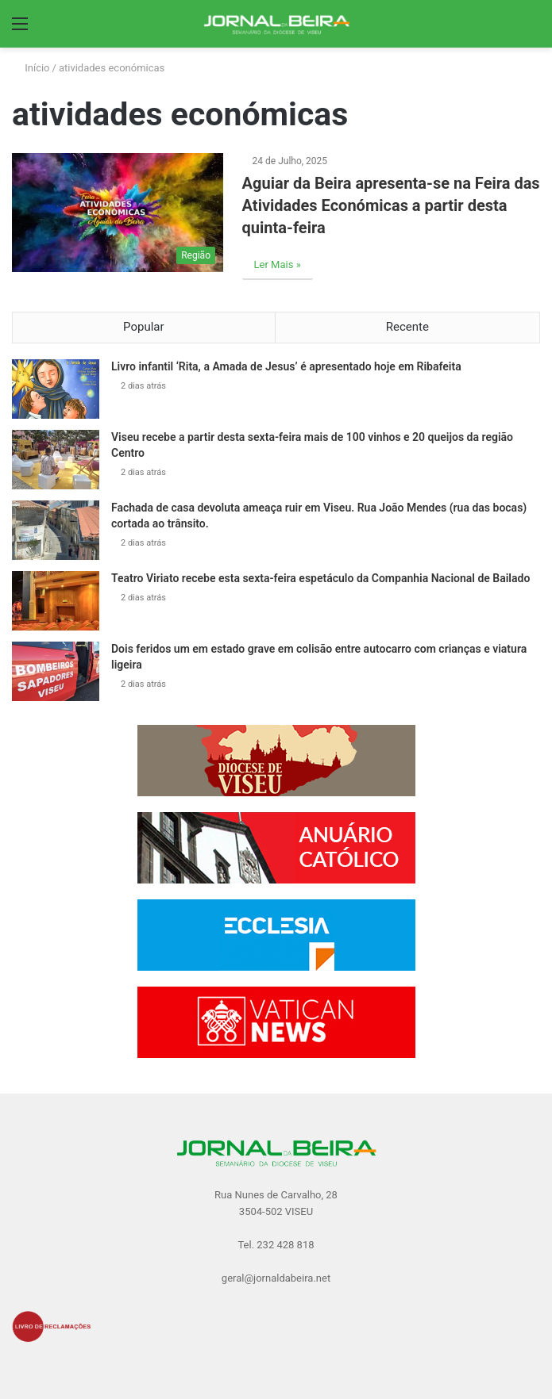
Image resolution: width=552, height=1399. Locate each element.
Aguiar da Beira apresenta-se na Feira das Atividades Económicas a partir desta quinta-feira (391, 205)
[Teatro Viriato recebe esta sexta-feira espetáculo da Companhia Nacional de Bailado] (55, 601)
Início (31, 68)
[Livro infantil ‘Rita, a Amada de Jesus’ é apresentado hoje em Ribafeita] (55, 389)
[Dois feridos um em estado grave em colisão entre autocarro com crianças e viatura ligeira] (55, 671)
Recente (407, 327)
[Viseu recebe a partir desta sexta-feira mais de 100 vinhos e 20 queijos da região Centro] (55, 459)
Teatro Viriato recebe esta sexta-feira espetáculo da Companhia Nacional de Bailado (320, 578)
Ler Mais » (277, 264)
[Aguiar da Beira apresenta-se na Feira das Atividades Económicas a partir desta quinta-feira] (117, 212)
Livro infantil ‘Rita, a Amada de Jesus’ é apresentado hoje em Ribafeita (286, 366)
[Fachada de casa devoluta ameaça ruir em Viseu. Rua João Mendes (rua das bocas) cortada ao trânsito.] (55, 530)
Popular (143, 327)
